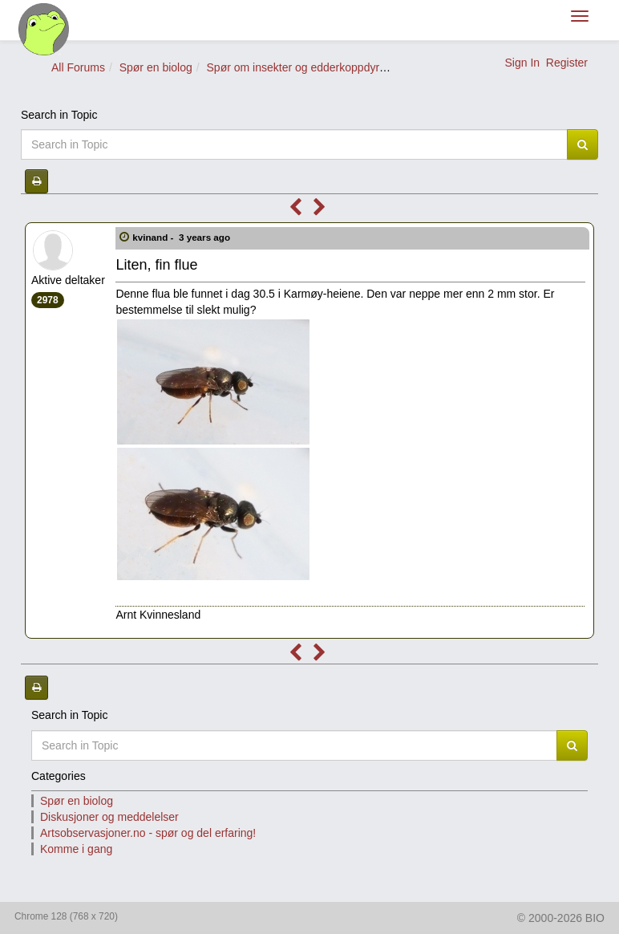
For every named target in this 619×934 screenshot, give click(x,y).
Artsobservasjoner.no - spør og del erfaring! (148, 832)
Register (567, 62)
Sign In (522, 62)
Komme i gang (76, 849)
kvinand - (182, 237)
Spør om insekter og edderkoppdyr (293, 67)
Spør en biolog (155, 67)
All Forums (78, 67)
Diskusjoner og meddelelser (109, 816)
